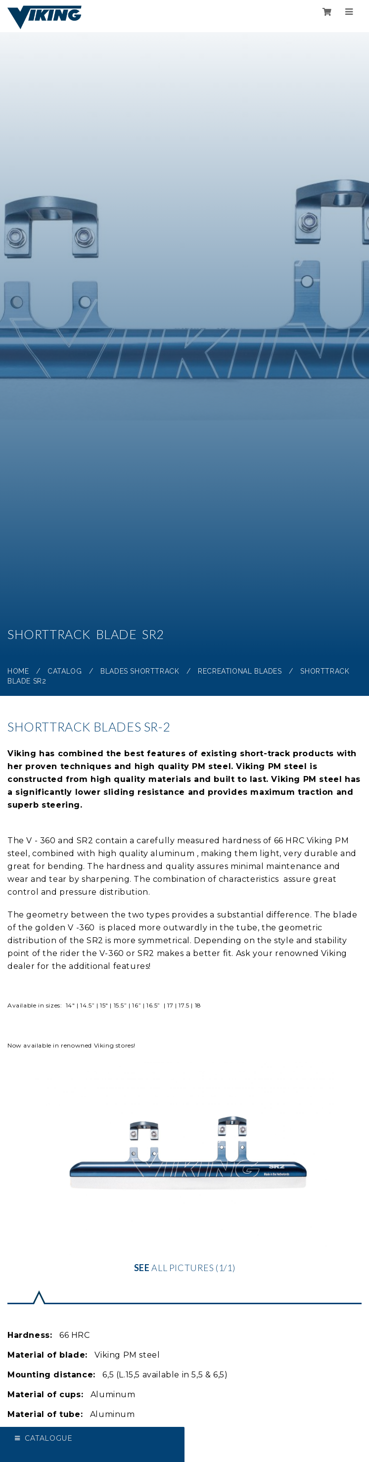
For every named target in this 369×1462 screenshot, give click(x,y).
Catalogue (48, 1438)
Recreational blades (239, 671)
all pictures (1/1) (184, 1167)
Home (18, 671)
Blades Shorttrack (139, 671)
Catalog (64, 671)
